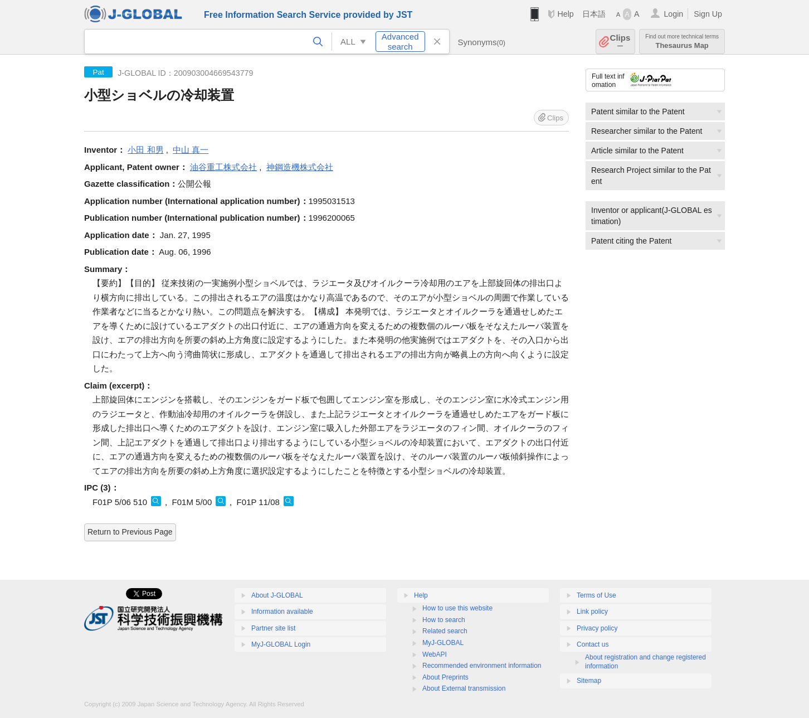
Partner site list (273, 628)
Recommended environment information (481, 666)
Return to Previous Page (130, 531)
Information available (282, 611)
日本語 (594, 13)
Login (673, 13)
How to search (443, 620)
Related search (444, 631)
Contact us (592, 644)
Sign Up (708, 13)
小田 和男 (145, 149)
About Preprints (445, 677)
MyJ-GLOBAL (443, 643)
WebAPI (434, 654)
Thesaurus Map (682, 41)
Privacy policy (597, 628)
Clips (620, 41)
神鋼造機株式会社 (299, 167)
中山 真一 (190, 149)
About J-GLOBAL (277, 595)
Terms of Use (596, 595)
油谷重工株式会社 (223, 167)
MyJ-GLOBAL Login (280, 644)
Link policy (592, 611)
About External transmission (463, 688)
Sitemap (589, 681)
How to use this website (457, 608)
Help (565, 13)
